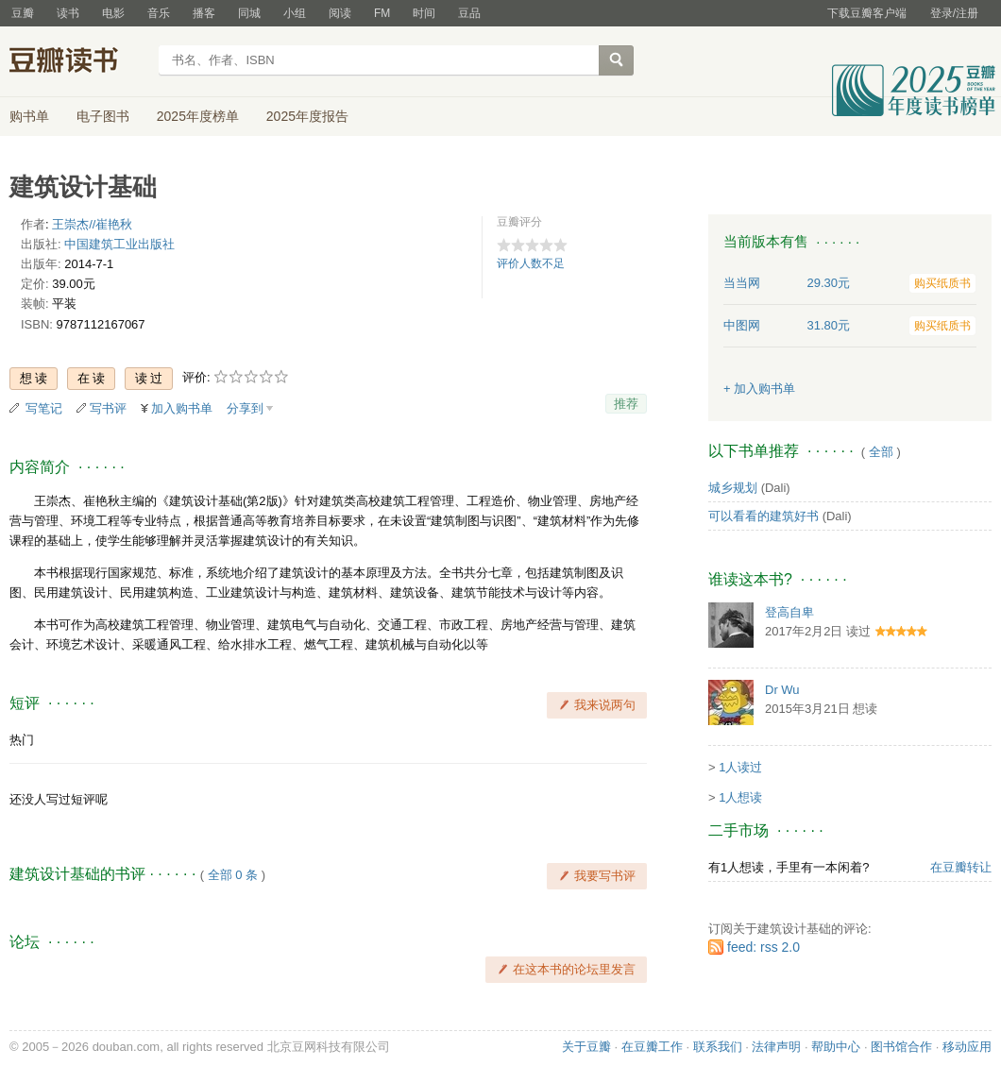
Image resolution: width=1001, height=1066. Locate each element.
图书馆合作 (901, 1047)
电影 (113, 13)
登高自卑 (789, 612)
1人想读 (740, 797)
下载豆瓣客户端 (867, 13)
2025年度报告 (307, 116)
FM (382, 13)
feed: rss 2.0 (763, 947)
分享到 (245, 408)
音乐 (158, 13)
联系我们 (717, 1047)
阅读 (340, 13)
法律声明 (776, 1047)
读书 (68, 13)
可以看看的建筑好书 (763, 516)
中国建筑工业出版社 (119, 244)
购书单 (29, 116)
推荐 (626, 404)
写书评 (108, 408)
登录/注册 (954, 13)
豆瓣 (22, 13)
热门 (21, 740)
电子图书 (102, 116)
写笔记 (43, 408)
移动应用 (967, 1047)
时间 (424, 13)
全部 (881, 452)
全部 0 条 (233, 875)
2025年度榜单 (198, 116)
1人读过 (740, 767)
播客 (204, 13)
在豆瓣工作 (652, 1047)
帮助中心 (835, 1047)
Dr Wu (782, 690)
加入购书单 (181, 408)
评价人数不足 (531, 263)
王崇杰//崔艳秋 (92, 224)
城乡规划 (732, 488)
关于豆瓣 (586, 1047)
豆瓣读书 (77, 62)
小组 (294, 13)
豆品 (469, 13)
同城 (249, 13)
